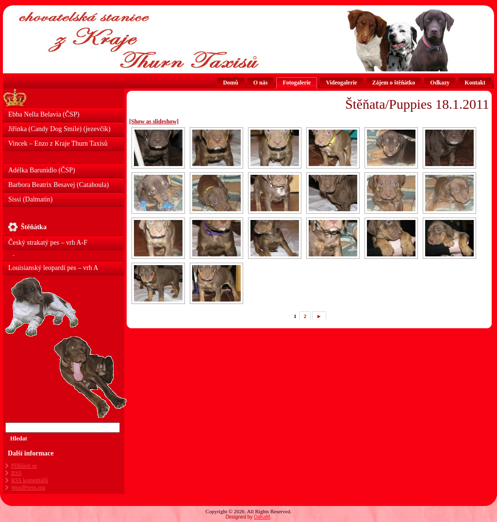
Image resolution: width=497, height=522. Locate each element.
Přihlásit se (24, 465)
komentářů (29, 480)
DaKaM (262, 517)
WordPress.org (28, 487)
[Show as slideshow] (154, 121)
